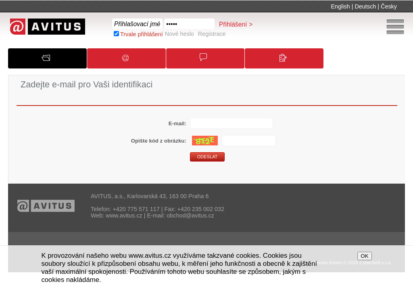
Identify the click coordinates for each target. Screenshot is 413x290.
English (340, 6)
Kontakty (288, 61)
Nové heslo (179, 34)
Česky (389, 6)
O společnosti (52, 60)
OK (364, 256)
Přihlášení (233, 24)
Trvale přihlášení (141, 34)
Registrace (212, 34)
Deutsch (365, 6)
